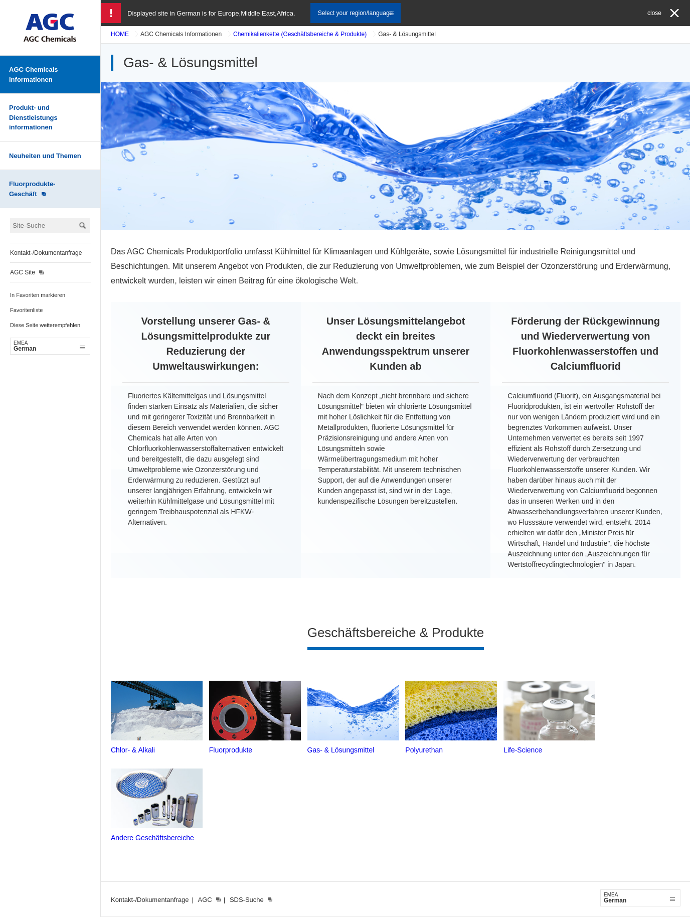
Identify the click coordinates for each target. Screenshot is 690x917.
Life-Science (522, 750)
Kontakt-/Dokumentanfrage (46, 252)
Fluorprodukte (230, 750)
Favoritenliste (26, 310)
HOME (120, 34)
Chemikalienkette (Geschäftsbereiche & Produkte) (300, 34)
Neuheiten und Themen (45, 156)
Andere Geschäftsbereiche (152, 838)
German (49, 346)
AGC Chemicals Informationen (33, 74)
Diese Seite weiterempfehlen (45, 325)
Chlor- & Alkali (133, 750)
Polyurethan (424, 750)
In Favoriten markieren (37, 295)
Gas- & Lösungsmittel (341, 750)
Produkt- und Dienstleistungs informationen (33, 117)
